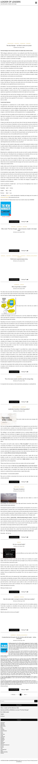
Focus (2, 732)
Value (2, 750)
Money (2, 741)
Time (2, 748)
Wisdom (19, 256)
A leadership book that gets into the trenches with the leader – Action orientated (19, 637)
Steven (16, 47)
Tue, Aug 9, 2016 (21, 490)
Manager (28, 43)
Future (2, 733)
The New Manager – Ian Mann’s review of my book (19, 45)
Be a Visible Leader (5, 712)
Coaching (17, 43)
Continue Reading (14, 221)
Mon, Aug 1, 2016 (21, 640)
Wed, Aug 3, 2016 (21, 600)
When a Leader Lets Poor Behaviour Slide (10, 707)
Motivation (3, 742)
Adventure (3, 722)
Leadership (22, 43)
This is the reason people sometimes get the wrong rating (19, 379)
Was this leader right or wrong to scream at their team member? (19, 599)
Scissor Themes (27, 760)
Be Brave (3, 716)
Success (2, 747)
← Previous (13, 694)
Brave (2, 727)
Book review (10, 43)
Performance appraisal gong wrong (19, 259)
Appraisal (3, 255)
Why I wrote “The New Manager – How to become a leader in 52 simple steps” (19, 229)
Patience (22, 486)
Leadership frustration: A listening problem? (19, 409)
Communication (15, 255)
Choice (2, 728)
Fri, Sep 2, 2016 (21, 47)
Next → (25, 694)
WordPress (19, 761)
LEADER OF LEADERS (11, 2)
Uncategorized (3, 749)
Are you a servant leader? (19, 544)
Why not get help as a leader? (19, 286)
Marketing (3, 739)
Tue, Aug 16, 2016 (21, 260)
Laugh (2, 735)
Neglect (2, 714)
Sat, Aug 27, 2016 (21, 232)
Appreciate (3, 724)
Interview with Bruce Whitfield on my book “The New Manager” (15, 710)
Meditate (2, 740)
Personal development (32, 255)
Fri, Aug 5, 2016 (21, 546)
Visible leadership (4, 751)
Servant (19, 542)
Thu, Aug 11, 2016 (21, 380)
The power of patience (19, 489)
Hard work (16, 486)
